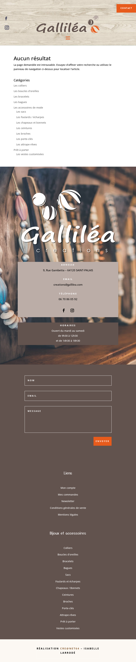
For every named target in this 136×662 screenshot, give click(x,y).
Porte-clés (68, 608)
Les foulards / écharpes (30, 117)
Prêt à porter (21, 150)
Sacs (68, 574)
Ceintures (68, 594)
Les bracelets (21, 96)
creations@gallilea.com (68, 284)
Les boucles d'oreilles (26, 91)
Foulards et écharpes (67, 581)
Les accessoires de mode (28, 107)
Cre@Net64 (70, 648)
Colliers (68, 548)
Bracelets (68, 561)
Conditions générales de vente (68, 508)
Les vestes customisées (30, 154)
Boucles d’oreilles (68, 554)
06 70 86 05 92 (68, 299)
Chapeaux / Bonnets (68, 588)
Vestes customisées (68, 628)
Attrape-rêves (68, 615)
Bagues (68, 568)
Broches (68, 601)
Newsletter (67, 501)
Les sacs (21, 111)
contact (126, 8)
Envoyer (102, 441)
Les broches (23, 133)
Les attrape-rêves (26, 144)
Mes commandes (68, 494)
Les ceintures (24, 128)
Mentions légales (68, 514)
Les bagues (20, 102)
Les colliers (20, 85)
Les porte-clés (24, 139)
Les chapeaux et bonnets (31, 122)
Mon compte (68, 487)
